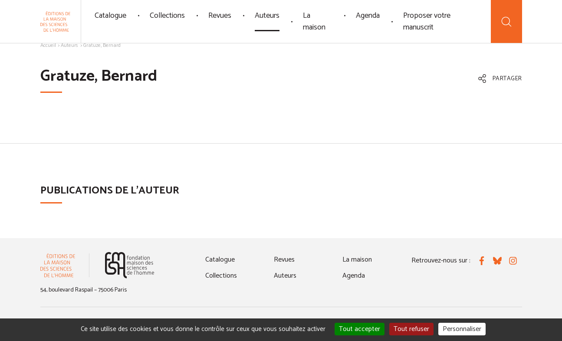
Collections (167, 15)
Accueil (48, 45)
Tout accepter (359, 329)
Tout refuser (411, 329)
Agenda (368, 15)
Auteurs (267, 15)
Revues (219, 15)
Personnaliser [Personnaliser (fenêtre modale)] (462, 329)
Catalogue (110, 15)
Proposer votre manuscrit (426, 21)
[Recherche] (506, 21)
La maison (314, 21)
